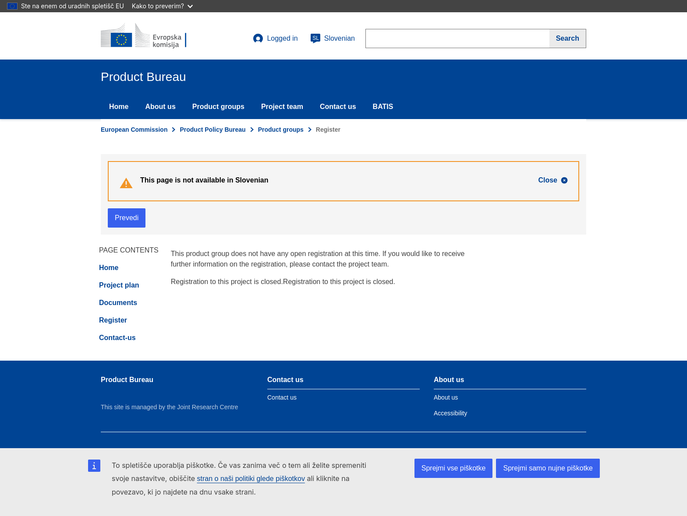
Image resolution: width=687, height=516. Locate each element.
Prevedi (126, 217)
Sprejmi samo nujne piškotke (548, 468)
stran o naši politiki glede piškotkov (251, 478)
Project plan (119, 285)
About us (160, 106)
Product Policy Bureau (212, 129)
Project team (282, 106)
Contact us (338, 106)
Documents (118, 302)
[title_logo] (154, 36)
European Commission (134, 129)
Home (118, 106)
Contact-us (117, 337)
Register (113, 320)
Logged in (275, 38)
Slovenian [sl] (332, 38)
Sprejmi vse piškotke (453, 468)
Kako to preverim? (162, 6)
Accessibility (450, 413)
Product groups (218, 106)
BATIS (383, 106)
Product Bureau (127, 379)
